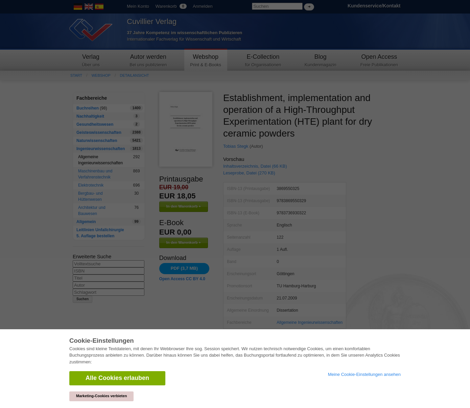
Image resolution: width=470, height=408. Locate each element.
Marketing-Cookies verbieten (101, 396)
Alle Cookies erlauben (117, 378)
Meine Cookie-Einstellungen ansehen (364, 374)
